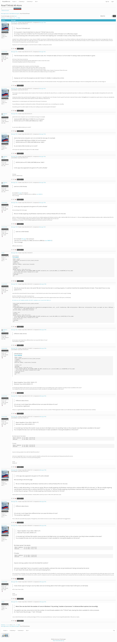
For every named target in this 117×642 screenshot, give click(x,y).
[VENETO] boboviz (4, 114)
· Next (19, 18)
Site (36, 1)
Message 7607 (14, 501)
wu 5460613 (39, 194)
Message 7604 (14, 396)
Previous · (3, 18)
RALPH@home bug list (14, 13)
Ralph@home (6, 1)
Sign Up (107, 1)
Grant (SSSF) (4, 51)
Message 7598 (14, 202)
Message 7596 (14, 156)
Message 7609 (14, 581)
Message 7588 (42, 22)
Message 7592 (14, 51)
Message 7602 (14, 329)
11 (16, 18)
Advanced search (5, 10)
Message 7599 (14, 227)
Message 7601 (14, 284)
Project (14, 1)
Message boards (5, 13)
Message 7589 (43, 284)
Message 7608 (14, 525)
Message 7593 (14, 88)
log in (15, 16)
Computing (22, 1)
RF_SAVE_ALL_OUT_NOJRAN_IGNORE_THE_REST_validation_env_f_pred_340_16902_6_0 (31, 300)
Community (30, 1)
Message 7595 (14, 134)
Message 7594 (14, 113)
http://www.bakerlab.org (58, 640)
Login (112, 1)
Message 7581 (43, 601)
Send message (5, 32)
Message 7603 (14, 348)
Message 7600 (14, 252)
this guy (20, 192)
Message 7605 (14, 416)
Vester (2, 253)
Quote (22, 48)
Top (114, 630)
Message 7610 (14, 601)
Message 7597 (14, 182)
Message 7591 (14, 22)
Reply (18, 48)
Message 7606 (14, 470)
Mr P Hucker (4, 22)
